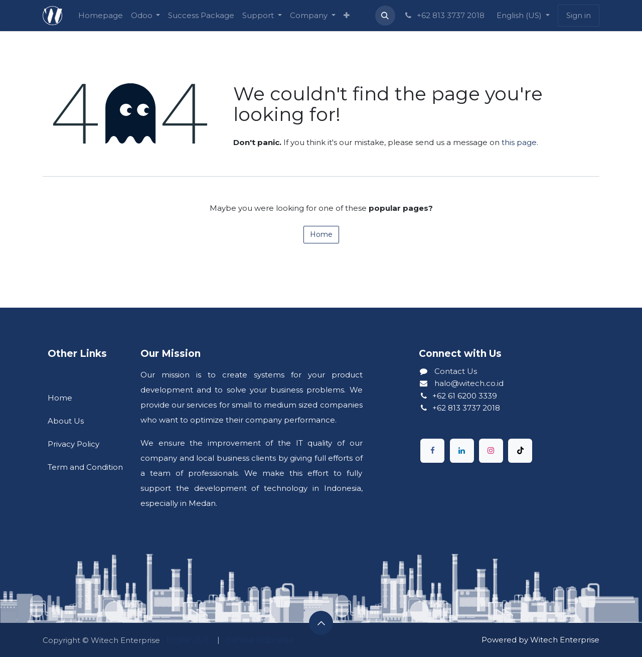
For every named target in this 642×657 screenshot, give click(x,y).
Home (321, 234)
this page (519, 142)
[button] (385, 16)
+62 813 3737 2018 (444, 15)
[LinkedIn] (462, 451)
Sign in (578, 15)
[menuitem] (100, 15)
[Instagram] (491, 451)
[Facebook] (432, 451)
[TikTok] (520, 451)
